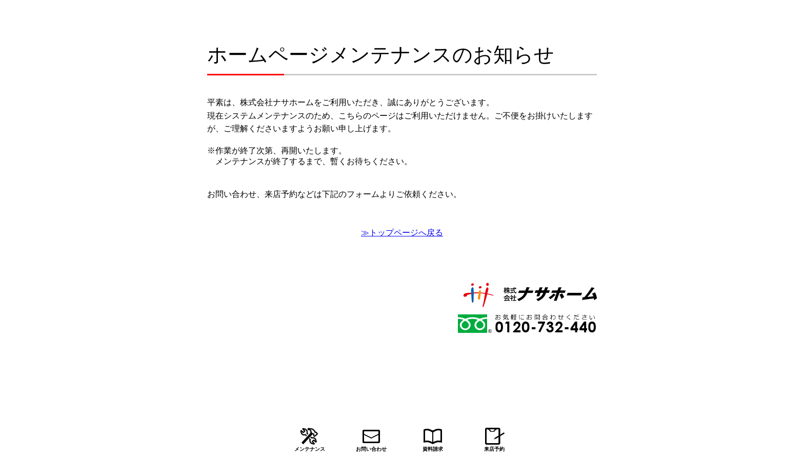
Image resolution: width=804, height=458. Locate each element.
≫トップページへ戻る (402, 232)
